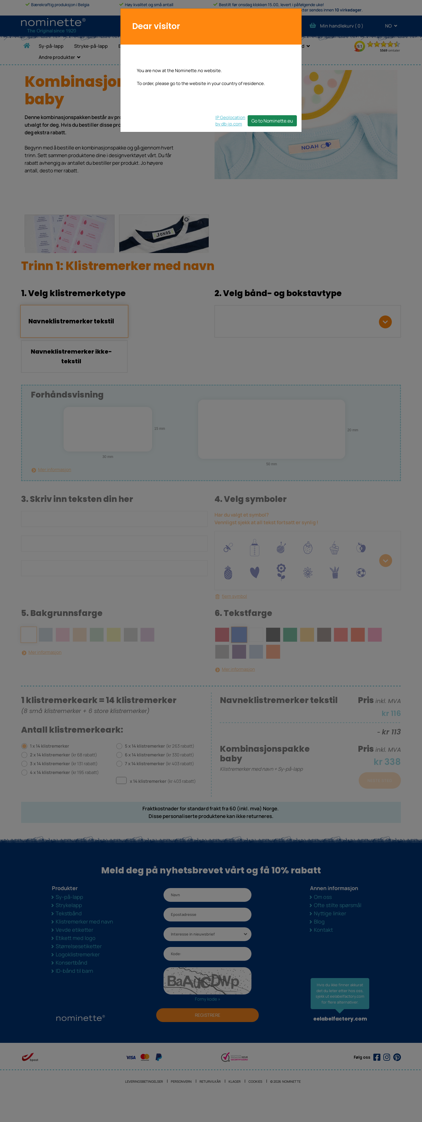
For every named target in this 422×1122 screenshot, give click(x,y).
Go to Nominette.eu (272, 121)
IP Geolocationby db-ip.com (230, 120)
